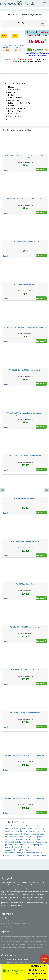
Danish (39, 936)
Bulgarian (15, 936)
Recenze (11, 106)
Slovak (3, 947)
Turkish (40, 947)
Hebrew (35, 939)
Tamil (23, 947)
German (44, 936)
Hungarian (4, 941)
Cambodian (33, 941)
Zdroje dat (4, 918)
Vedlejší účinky (14, 90)
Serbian (13, 947)
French (30, 939)
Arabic (3, 936)
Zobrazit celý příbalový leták (19, 103)
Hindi (39, 939)
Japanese (21, 941)
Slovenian (8, 947)
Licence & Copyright (7, 926)
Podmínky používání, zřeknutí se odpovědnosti (15, 923)
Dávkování (12, 95)
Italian (16, 941)
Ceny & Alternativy (15, 98)
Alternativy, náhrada (16, 108)
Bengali (20, 936)
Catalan (25, 936)
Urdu (8, 950)
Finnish (26, 939)
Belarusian (8, 936)
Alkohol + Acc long (15, 116)
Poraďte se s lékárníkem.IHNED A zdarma (44, 959)
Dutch (16, 944)
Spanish (12, 939)
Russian (46, 944)
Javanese (26, 941)
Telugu (28, 947)
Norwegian (22, 944)
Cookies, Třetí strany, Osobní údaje (11, 921)
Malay (13, 944)
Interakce (11, 92)
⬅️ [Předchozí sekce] (2, 490)
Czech (35, 936)
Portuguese (33, 944)
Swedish (19, 947)
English (7, 939)
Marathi (8, 944)
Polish (28, 944)
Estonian (17, 939)
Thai (31, 947)
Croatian (44, 939)
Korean (39, 941)
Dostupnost (12, 114)
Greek (2, 939)
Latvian (3, 944)
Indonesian (10, 941)
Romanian (40, 944)
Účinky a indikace (15, 111)
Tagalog (35, 947)
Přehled (11, 87)
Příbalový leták (14, 100)
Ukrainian (4, 950)
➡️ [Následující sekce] (46, 490)
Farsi (21, 939)
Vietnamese (13, 950)
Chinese (30, 936)
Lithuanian (45, 941)
